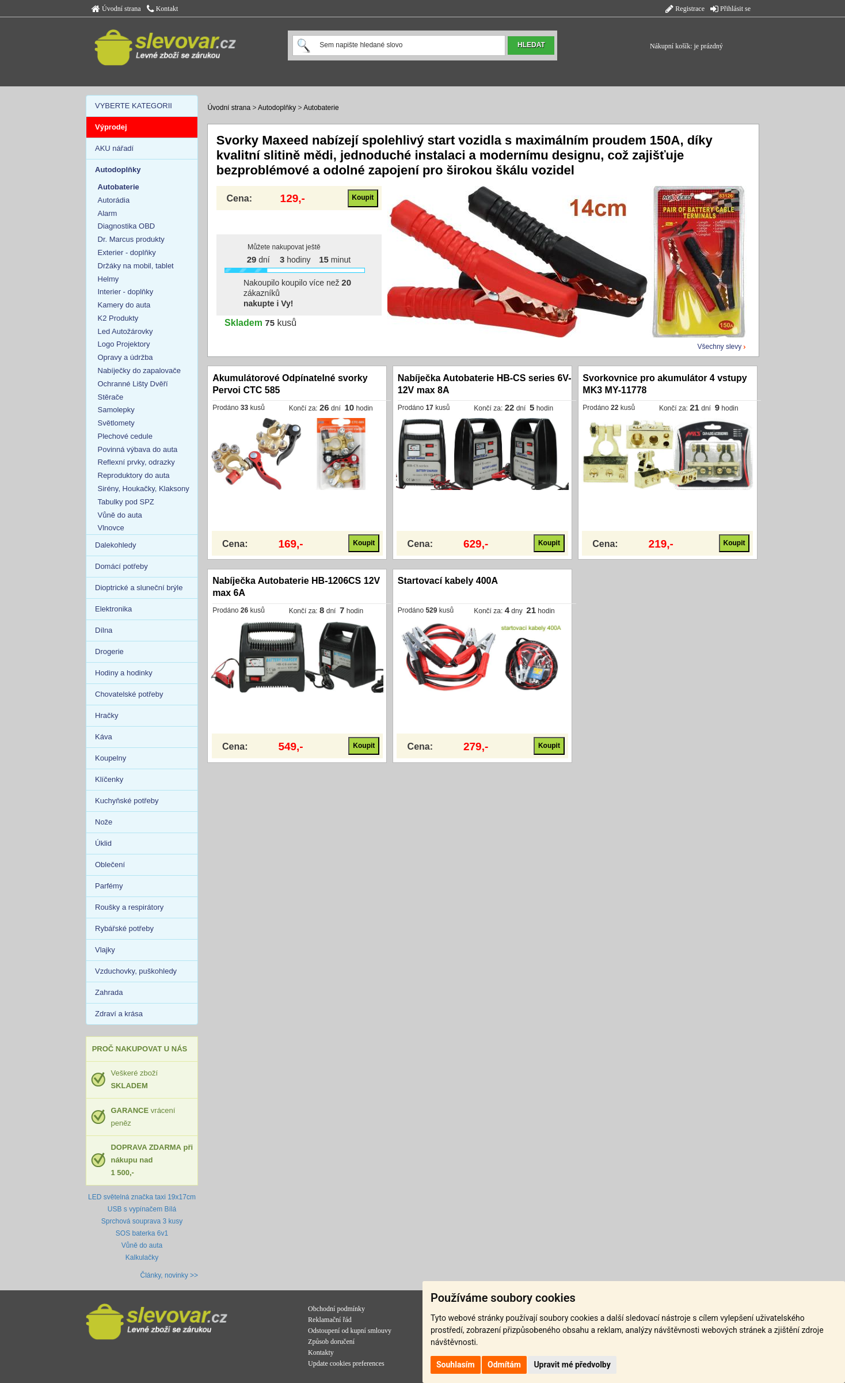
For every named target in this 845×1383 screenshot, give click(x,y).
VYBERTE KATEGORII (133, 105)
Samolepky (116, 409)
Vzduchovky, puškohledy (136, 971)
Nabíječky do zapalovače (139, 370)
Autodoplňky (277, 108)
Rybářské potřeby (124, 928)
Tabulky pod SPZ (126, 501)
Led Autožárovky (125, 331)
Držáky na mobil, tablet (136, 265)
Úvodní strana (116, 9)
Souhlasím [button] (455, 1364)
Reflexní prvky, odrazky (136, 462)
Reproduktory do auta (134, 475)
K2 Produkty (118, 318)
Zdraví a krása (119, 1013)
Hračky (106, 715)
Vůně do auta (120, 515)
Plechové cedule (125, 436)
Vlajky (105, 949)
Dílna (103, 630)
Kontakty (321, 1352)
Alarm (107, 213)
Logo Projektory (124, 344)
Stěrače (111, 397)
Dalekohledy (115, 545)
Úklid (103, 843)
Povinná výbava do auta (138, 449)
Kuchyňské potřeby (127, 800)
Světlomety (116, 423)
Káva (103, 736)
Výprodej (111, 127)
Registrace (685, 9)
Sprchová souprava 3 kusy (141, 1221)
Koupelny (110, 758)
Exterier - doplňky (127, 252)
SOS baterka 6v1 (142, 1233)
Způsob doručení (331, 1342)
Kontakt (162, 9)
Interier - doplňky (126, 291)
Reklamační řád (330, 1320)
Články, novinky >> (169, 1275)
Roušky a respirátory (129, 907)
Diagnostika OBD (126, 226)
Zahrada (109, 992)
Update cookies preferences (346, 1363)
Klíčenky (109, 779)
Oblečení (110, 864)
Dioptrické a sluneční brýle (138, 587)
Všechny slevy (720, 347)
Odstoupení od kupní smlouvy (349, 1331)
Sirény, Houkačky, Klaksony (143, 488)
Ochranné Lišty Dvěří (133, 383)
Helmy (108, 279)
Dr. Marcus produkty (131, 239)
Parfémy (109, 886)
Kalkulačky (141, 1257)
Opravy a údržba (125, 357)
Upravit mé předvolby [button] (572, 1364)
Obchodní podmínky (336, 1309)
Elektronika (113, 609)
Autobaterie (320, 108)
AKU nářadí (114, 148)
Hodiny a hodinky (124, 672)
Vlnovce (111, 527)
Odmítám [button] (504, 1364)
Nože (103, 822)
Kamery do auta (124, 305)
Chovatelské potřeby (129, 694)
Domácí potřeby (121, 566)
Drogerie (109, 651)
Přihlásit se (730, 9)
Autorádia (114, 200)
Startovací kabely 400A (448, 581)
